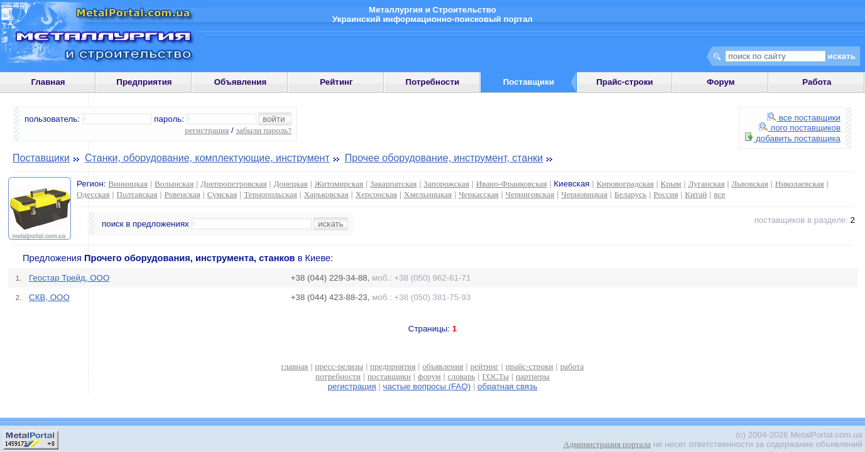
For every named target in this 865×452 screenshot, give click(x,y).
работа (572, 366)
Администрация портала (607, 444)
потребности (338, 376)
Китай (696, 194)
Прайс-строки (624, 82)
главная (294, 366)
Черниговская (530, 194)
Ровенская (182, 194)
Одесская (93, 194)
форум (429, 376)
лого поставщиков (800, 127)
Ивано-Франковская (511, 183)
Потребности (433, 82)
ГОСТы (495, 376)
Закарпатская (393, 183)
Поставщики (41, 158)
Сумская (222, 194)
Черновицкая (584, 194)
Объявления (240, 82)
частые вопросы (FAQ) (427, 386)
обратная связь (507, 386)
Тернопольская (270, 194)
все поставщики (804, 117)
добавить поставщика (793, 138)
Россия (665, 194)
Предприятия (143, 82)
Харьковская (326, 194)
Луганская (706, 183)
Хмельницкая (428, 194)
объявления (442, 366)
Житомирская (339, 183)
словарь (462, 376)
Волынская (174, 183)
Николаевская (799, 183)
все (719, 194)
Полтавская (137, 194)
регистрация (207, 130)
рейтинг (485, 366)
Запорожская (446, 183)
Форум (721, 82)
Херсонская (376, 194)
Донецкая (290, 183)
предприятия (392, 366)
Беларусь (630, 194)
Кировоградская (624, 183)
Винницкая (128, 183)
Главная (48, 82)
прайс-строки (529, 366)
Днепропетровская (233, 183)
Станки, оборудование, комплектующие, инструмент (207, 158)
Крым (671, 183)
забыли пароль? (263, 130)
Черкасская (479, 194)
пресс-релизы (339, 366)
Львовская (749, 183)
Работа (816, 82)
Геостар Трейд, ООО (69, 277)
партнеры (533, 376)
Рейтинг (336, 82)
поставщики (389, 376)
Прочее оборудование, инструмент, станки (444, 158)
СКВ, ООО (49, 297)
